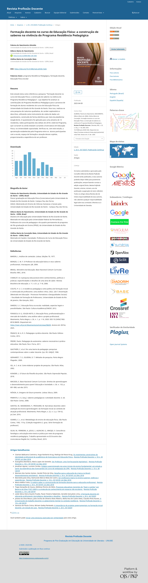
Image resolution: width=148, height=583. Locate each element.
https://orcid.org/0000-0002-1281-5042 (25, 56)
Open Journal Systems (118, 344)
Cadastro (37, 13)
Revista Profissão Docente (25, 8)
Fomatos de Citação (82, 139)
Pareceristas (98, 13)
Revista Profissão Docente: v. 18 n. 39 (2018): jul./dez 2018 (61, 475)
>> (18, 512)
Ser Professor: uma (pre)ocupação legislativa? (70, 462)
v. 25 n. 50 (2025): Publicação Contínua (39, 25)
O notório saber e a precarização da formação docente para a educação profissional (63, 482)
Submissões (74, 13)
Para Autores (114, 76)
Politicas (12, 17)
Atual (9, 13)
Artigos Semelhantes (20, 450)
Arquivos (18, 13)
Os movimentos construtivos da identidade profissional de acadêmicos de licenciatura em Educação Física (56, 455)
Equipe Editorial (60, 13)
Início (12, 25)
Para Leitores (114, 73)
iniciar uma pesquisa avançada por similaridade (44, 518)
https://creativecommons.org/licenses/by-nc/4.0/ (33, 558)
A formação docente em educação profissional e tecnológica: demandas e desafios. (57, 495)
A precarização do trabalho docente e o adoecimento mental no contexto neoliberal (58, 499)
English (113, 97)
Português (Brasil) (117, 93)
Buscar (47, 13)
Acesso (28, 13)
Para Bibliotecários (116, 80)
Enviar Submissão (118, 49)
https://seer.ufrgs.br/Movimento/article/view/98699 (30, 325)
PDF (78, 92)
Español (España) (116, 100)
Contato (86, 13)
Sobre (22, 17)
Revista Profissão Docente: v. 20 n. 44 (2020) (79, 496)
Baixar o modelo (119, 59)
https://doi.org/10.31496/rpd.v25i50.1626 (30, 69)
